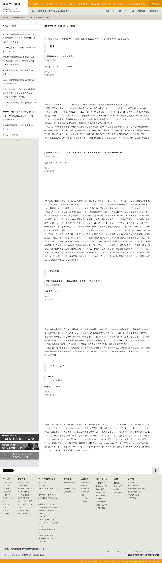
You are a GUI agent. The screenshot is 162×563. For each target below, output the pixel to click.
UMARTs (41, 517)
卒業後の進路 (101, 492)
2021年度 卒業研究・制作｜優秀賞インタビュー (19, 127)
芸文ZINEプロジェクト (46, 485)
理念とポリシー (133, 482)
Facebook (101, 11)
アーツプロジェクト (65, 3)
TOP (155, 470)
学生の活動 (118, 492)
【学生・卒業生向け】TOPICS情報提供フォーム (52, 11)
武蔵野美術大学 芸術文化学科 (143, 554)
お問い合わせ (126, 11)
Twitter (114, 11)
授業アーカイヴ (23, 513)
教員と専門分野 (133, 485)
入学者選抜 (132, 498)
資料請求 (154, 11)
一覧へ (19, 140)
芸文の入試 (85, 482)
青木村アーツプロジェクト (48, 495)
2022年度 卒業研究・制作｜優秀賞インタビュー (19, 104)
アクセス (132, 11)
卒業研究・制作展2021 (12, 134)
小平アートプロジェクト (47, 520)
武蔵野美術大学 (141, 11)
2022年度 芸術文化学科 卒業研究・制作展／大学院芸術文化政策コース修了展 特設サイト (19, 116)
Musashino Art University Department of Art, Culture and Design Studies (133, 552)
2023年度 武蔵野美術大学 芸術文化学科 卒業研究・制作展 (19, 82)
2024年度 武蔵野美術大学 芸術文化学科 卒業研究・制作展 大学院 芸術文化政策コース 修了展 (19, 61)
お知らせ (6, 555)
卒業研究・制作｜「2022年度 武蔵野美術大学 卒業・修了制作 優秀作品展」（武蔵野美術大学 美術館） (19, 93)
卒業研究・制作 (23, 510)
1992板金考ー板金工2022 (47, 507)
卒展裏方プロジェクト (46, 504)
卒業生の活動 (101, 502)
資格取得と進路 (133, 495)
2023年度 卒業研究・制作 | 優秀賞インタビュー (18, 72)
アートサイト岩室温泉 (46, 535)
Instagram (107, 11)
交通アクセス (27, 555)
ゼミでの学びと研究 (25, 501)
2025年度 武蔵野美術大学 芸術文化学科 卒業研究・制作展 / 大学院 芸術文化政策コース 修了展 (19, 38)
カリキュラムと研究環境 (137, 488)
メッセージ (7, 482)
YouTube (120, 11)
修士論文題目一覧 (134, 492)
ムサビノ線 (42, 482)
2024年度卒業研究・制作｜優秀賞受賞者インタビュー (19, 49)
